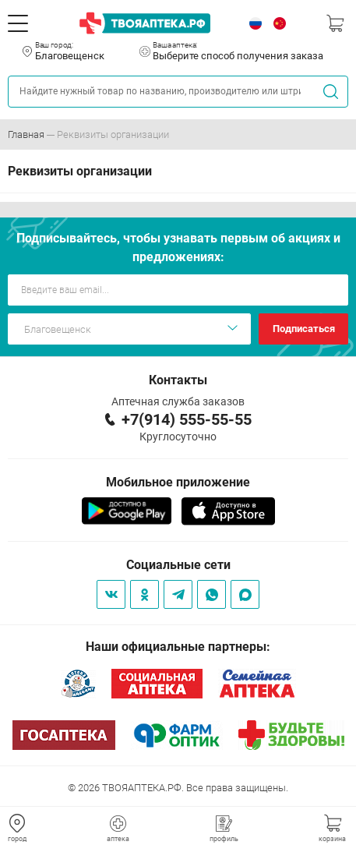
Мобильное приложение (178, 482)
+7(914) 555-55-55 (187, 419)
